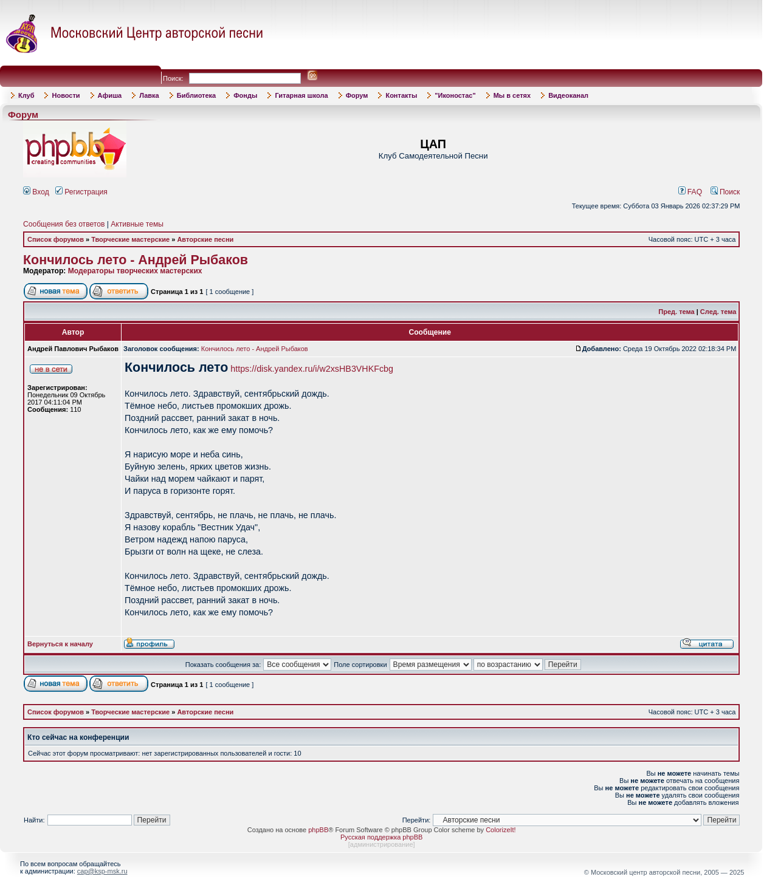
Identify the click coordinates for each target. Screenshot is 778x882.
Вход (36, 192)
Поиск (725, 192)
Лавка (149, 95)
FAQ (690, 192)
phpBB (318, 829)
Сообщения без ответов (64, 224)
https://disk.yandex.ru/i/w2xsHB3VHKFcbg (311, 369)
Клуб (26, 95)
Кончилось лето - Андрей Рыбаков (135, 260)
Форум (357, 95)
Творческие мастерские (130, 239)
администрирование (381, 844)
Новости (66, 95)
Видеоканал (568, 95)
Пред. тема (676, 311)
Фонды (245, 95)
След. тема (718, 311)
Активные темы (137, 224)
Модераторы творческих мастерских (135, 271)
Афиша (110, 95)
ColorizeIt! (501, 829)
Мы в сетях (512, 95)
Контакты (401, 95)
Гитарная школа (301, 95)
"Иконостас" (455, 95)
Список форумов (55, 239)
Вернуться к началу (60, 644)
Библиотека (196, 95)
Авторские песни (205, 239)
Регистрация (81, 192)
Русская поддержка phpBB (381, 837)
